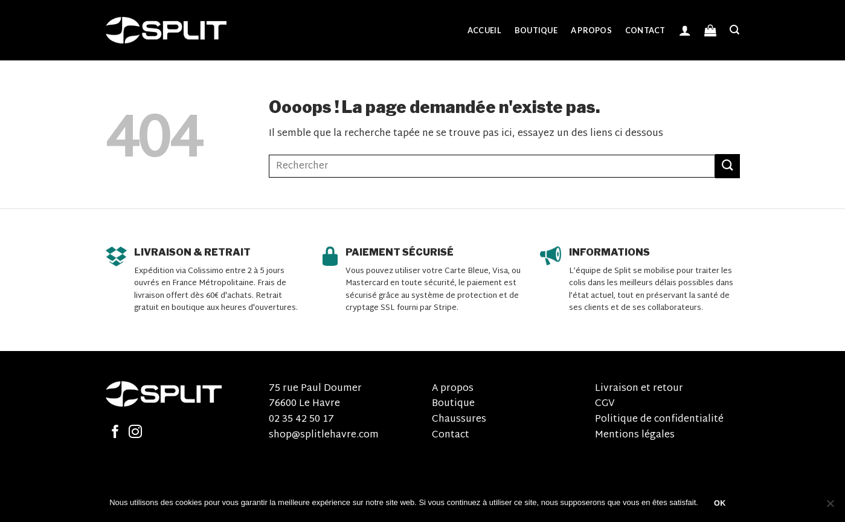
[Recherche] (734, 30)
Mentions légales (635, 435)
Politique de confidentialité (659, 419)
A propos (591, 30)
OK (720, 503)
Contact (645, 30)
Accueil (484, 30)
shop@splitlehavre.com (324, 435)
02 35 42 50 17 (301, 419)
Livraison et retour (639, 389)
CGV (605, 404)
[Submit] (727, 166)
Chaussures (459, 419)
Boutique (536, 30)
